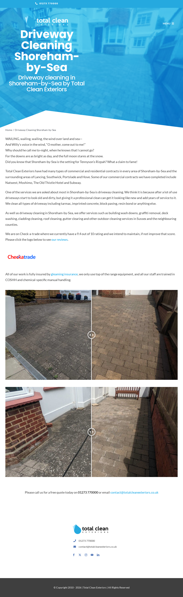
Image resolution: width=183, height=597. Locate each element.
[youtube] (92, 555)
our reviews (59, 239)
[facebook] (74, 555)
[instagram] (86, 555)
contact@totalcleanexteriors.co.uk (134, 492)
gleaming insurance (64, 274)
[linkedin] (98, 555)
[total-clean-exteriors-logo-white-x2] (46, 17)
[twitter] (80, 555)
